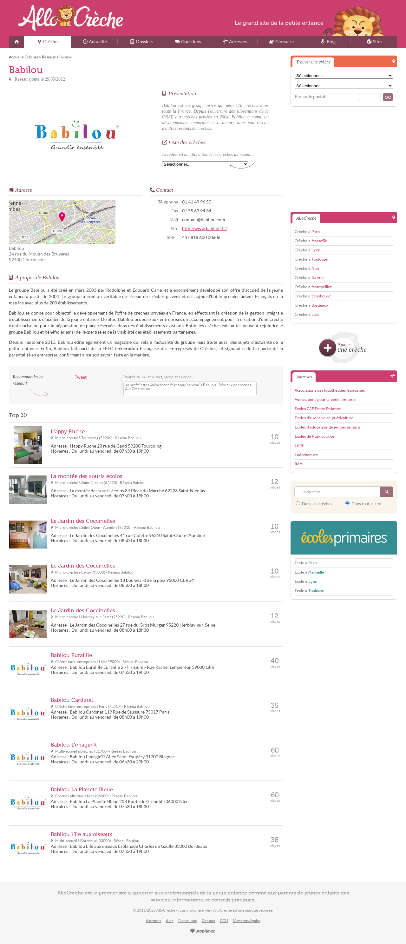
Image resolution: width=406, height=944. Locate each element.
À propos (153, 921)
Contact (208, 921)
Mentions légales (246, 921)
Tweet (81, 377)
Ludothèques (306, 455)
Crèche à (307, 231)
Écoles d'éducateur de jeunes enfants (327, 427)
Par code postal (310, 96)
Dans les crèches (314, 503)
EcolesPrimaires (344, 538)
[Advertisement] (344, 158)
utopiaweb (203, 931)
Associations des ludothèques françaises (330, 390)
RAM (299, 464)
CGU (224, 921)
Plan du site (187, 921)
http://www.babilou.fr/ (204, 228)
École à (306, 563)
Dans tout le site (363, 503)
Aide (170, 921)
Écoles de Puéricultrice (314, 436)
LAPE (299, 445)
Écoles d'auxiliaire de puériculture (324, 418)
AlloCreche (70, 18)
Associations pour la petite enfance (326, 399)
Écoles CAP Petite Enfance (318, 409)
